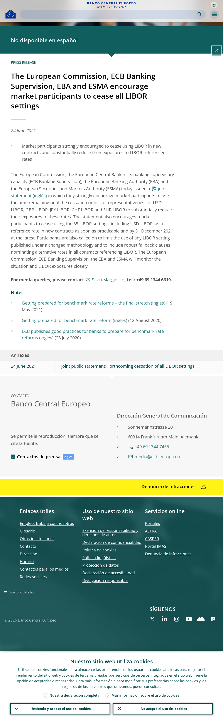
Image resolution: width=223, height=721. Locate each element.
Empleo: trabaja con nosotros (47, 523)
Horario (27, 561)
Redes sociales (33, 576)
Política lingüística (99, 557)
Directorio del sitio (21, 592)
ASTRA (151, 531)
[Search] (109, 14)
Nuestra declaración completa (74, 694)
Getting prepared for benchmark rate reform (67, 320)
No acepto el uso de (163, 708)
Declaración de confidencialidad (111, 542)
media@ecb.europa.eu (157, 457)
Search (199, 14)
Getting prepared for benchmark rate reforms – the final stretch (86, 303)
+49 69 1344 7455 (152, 447)
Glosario (27, 531)
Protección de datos (100, 565)
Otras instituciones (37, 538)
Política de (99, 550)
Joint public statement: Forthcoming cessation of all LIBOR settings (128, 366)
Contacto (28, 546)
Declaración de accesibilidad (108, 572)
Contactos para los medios (44, 569)
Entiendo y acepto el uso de (60, 708)
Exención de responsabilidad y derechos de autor (110, 532)
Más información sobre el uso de (145, 694)
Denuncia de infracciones (168, 553)
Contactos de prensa (39, 457)
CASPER (152, 538)
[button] (214, 5)
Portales (152, 523)
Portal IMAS (155, 546)
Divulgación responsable (105, 580)
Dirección (28, 553)
